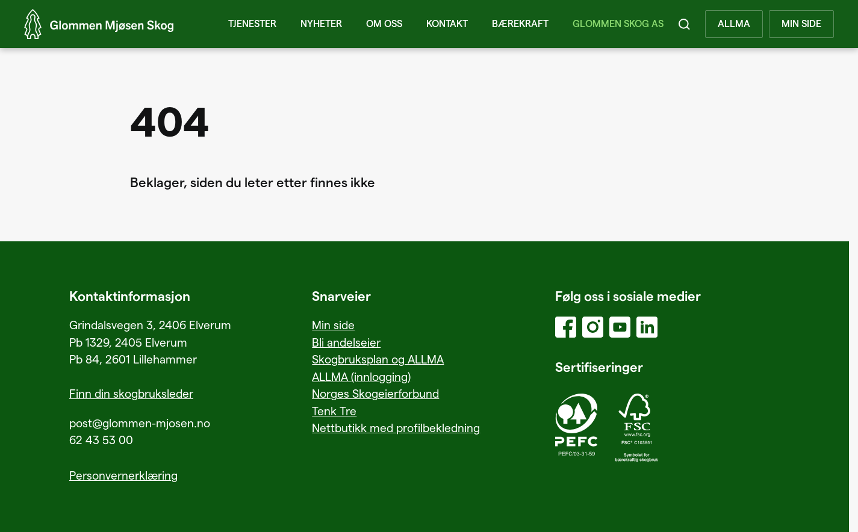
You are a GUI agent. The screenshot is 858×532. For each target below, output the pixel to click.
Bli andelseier (346, 342)
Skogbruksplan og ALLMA (378, 359)
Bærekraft (520, 24)
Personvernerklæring (123, 475)
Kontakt (447, 24)
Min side (333, 325)
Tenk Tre (334, 411)
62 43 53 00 (101, 440)
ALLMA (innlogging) (361, 376)
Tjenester (252, 24)
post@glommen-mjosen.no (139, 423)
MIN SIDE (801, 24)
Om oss (384, 24)
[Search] (684, 24)
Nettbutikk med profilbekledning (396, 428)
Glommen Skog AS (618, 24)
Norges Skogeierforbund (375, 393)
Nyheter (321, 24)
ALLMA (734, 24)
